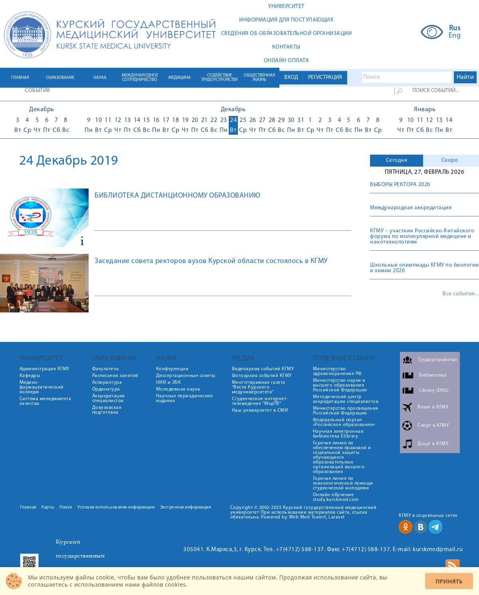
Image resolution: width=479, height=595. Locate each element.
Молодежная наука (178, 389)
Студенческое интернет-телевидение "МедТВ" (260, 401)
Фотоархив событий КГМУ (262, 375)
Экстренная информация (185, 507)
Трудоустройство (437, 359)
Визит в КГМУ (433, 407)
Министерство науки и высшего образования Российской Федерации (340, 385)
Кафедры (30, 375)
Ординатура (106, 389)
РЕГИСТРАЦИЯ (325, 78)
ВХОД (291, 78)
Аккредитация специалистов (108, 398)
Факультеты (105, 369)
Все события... (461, 294)
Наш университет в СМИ (260, 410)
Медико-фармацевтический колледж (42, 387)
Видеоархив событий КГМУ (263, 369)
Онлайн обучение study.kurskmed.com (336, 497)
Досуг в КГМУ (433, 444)
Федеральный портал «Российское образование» (344, 422)
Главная (28, 507)
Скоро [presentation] (449, 160)
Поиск (65, 507)
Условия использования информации (115, 507)
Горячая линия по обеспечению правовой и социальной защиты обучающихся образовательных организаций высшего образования (342, 457)
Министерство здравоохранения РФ (337, 371)
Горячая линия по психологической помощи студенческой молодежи (343, 483)
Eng (455, 35)
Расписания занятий (115, 375)
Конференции (172, 369)
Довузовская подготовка (107, 410)
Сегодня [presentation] (397, 160)
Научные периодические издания (184, 398)
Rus (455, 28)
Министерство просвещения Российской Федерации (345, 411)
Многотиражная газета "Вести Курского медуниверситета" (258, 387)
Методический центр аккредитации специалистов (346, 399)
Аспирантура (107, 382)
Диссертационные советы (186, 375)
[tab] (396, 161)
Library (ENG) (434, 390)
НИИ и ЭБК (168, 382)
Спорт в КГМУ (433, 425)
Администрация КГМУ (44, 369)
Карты (48, 507)
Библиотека (432, 375)
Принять (449, 581)
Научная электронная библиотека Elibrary (338, 434)
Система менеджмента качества (45, 401)
